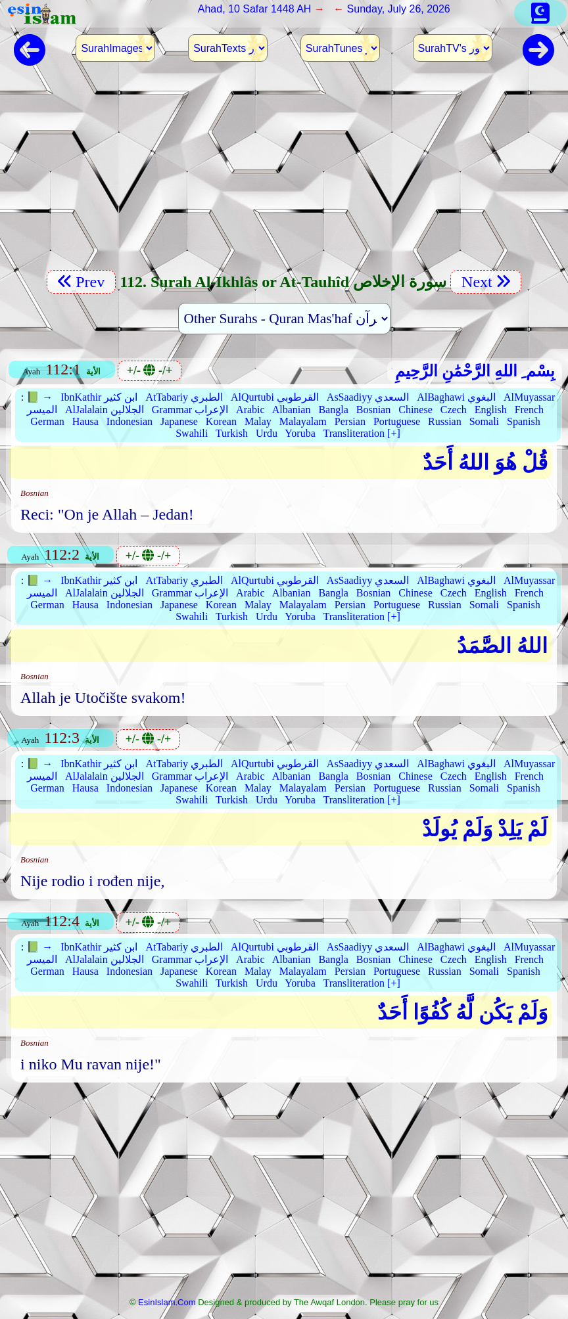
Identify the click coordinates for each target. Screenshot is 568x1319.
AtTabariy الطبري (184, 397)
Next (486, 281)
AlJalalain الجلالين (104, 409)
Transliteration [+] (361, 433)
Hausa (85, 421)
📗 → (39, 397)
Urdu (266, 433)
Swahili (192, 433)
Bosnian (373, 409)
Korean (221, 421)
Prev (81, 281)
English (491, 409)
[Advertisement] (284, 174)
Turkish (232, 433)
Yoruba (300, 433)
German (47, 421)
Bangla (333, 409)
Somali (484, 421)
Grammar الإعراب (190, 409)
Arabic (250, 409)
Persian (350, 421)
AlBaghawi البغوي (456, 397)
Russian (445, 421)
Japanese (179, 421)
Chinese (415, 409)
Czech (453, 409)
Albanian (291, 409)
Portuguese (396, 421)
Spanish (523, 421)
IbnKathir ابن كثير (98, 397)
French (529, 409)
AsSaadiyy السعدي (368, 397)
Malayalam (303, 421)
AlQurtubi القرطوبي (275, 397)
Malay (258, 421)
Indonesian (129, 421)
